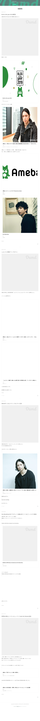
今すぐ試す (14, 4)
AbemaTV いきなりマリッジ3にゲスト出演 (12, 412)
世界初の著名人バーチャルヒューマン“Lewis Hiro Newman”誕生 (16, 626)
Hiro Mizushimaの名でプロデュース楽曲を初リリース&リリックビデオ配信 (19, 524)
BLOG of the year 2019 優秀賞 (9, 14)
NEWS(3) (3, 245)
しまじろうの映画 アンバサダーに (10, 256)
